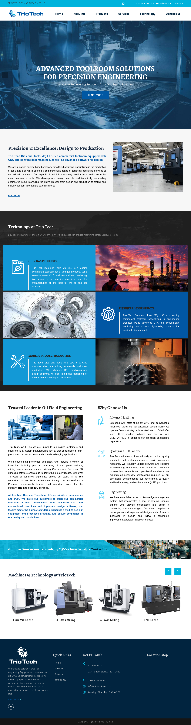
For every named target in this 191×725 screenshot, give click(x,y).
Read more (14, 195)
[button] (5, 75)
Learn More (95, 95)
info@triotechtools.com (169, 3)
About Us (80, 14)
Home (59, 14)
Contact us (173, 14)
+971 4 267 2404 (145, 3)
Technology (147, 14)
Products (102, 14)
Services (123, 14)
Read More (13, 699)
